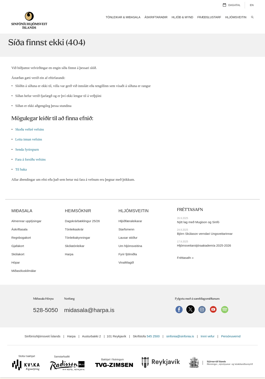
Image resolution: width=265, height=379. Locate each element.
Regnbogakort (21, 231)
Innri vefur (208, 329)
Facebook (179, 303)
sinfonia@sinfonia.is (180, 329)
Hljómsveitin (133, 204)
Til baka (21, 163)
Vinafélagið (126, 256)
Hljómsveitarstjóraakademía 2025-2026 (204, 238)
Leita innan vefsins (28, 133)
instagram (202, 303)
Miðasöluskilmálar (23, 264)
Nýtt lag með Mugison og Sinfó (198, 215)
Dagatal (234, 5)
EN (252, 5)
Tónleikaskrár (74, 222)
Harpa (69, 247)
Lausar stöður (127, 231)
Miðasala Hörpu (43, 292)
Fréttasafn (184, 251)
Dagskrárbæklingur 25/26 (82, 214)
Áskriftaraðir (156, 17)
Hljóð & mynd (182, 17)
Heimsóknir (78, 204)
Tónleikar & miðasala (123, 17)
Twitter (190, 303)
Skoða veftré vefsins (29, 123)
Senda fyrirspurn (27, 143)
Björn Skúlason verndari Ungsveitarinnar (204, 227)
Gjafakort (17, 239)
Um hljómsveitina (130, 239)
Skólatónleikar (74, 239)
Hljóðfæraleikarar (130, 214)
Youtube (213, 303)
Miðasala (21, 204)
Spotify (224, 303)
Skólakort (17, 247)
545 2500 (153, 329)
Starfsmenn (126, 222)
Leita (252, 17)
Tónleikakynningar (77, 231)
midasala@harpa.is (89, 303)
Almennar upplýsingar (26, 214)
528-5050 (45, 303)
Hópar (15, 256)
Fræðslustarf (209, 17)
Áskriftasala (19, 222)
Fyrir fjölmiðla (127, 247)
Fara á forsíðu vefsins (30, 153)
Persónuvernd (230, 329)
